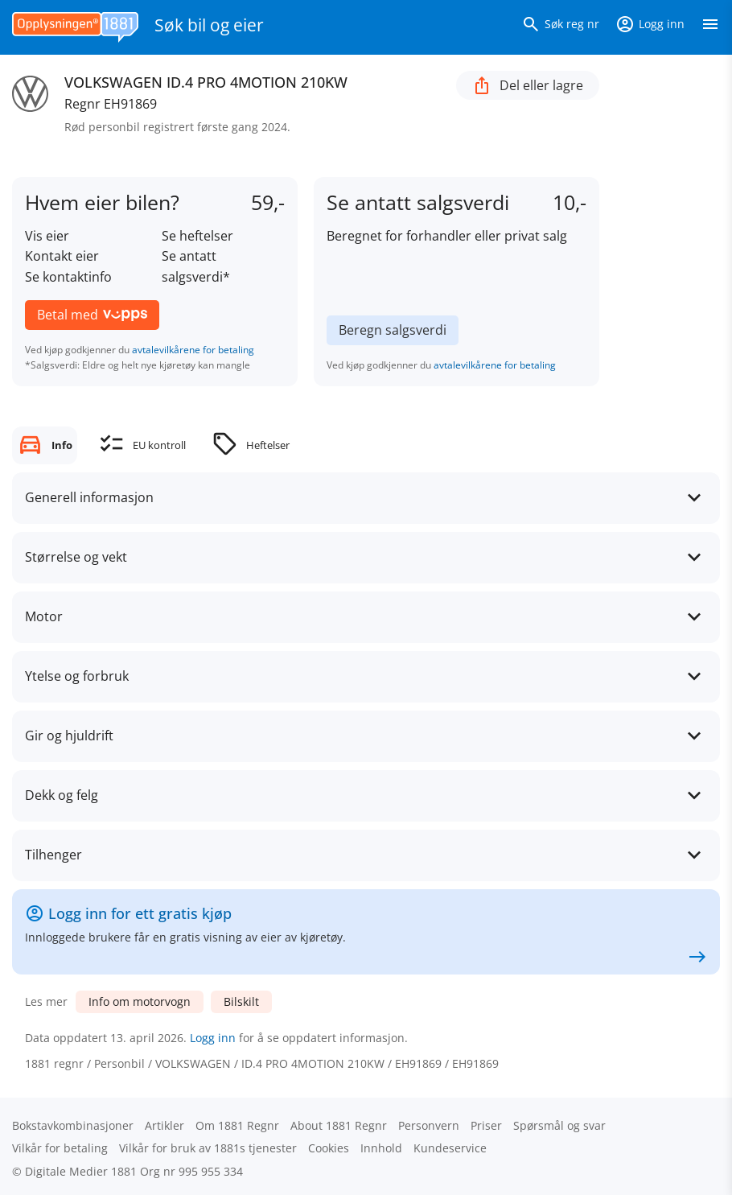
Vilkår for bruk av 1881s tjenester (208, 1148)
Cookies (328, 1148)
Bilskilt (241, 1001)
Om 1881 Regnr (237, 1125)
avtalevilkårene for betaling (193, 349)
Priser (486, 1125)
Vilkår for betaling (60, 1148)
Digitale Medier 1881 (81, 1171)
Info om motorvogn (139, 1001)
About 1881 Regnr (338, 1125)
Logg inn (213, 1037)
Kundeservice (450, 1148)
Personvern (428, 1125)
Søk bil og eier (209, 25)
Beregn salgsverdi (392, 330)
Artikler (164, 1125)
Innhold (381, 1148)
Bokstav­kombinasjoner (73, 1125)
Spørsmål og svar (559, 1125)
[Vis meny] (710, 27)
